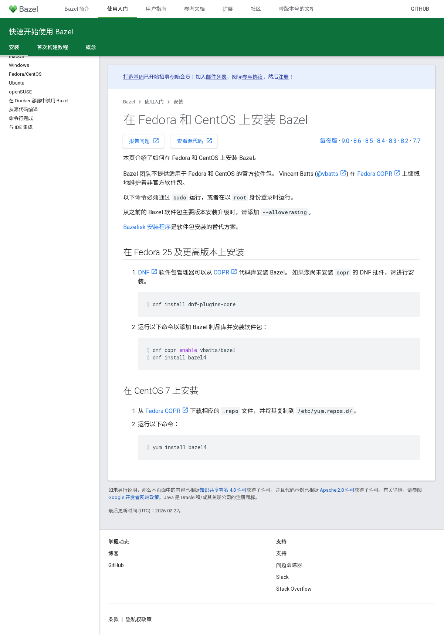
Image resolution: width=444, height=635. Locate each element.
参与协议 (252, 77)
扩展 (228, 9)
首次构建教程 (52, 47)
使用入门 (154, 102)
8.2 (405, 140)
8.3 (393, 140)
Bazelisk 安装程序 (147, 227)
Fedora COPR (374, 173)
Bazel (129, 102)
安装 (178, 102)
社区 (256, 9)
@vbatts (327, 173)
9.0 (345, 140)
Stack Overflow (294, 589)
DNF (143, 272)
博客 (113, 553)
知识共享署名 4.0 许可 (223, 490)
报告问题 (144, 140)
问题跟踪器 (289, 565)
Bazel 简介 (77, 9)
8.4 (381, 140)
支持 (281, 553)
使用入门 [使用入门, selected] (117, 9)
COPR (221, 272)
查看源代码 (195, 140)
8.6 (357, 140)
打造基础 (133, 77)
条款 (113, 619)
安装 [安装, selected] (14, 47)
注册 (283, 77)
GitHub (420, 9)
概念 (91, 47)
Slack (282, 577)
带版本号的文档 (297, 9)
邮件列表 (216, 77)
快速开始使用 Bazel (41, 31)
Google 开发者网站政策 (133, 497)
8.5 (369, 140)
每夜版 (329, 140)
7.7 (416, 140)
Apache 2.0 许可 (337, 490)
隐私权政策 (139, 619)
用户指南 (156, 9)
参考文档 (194, 9)
